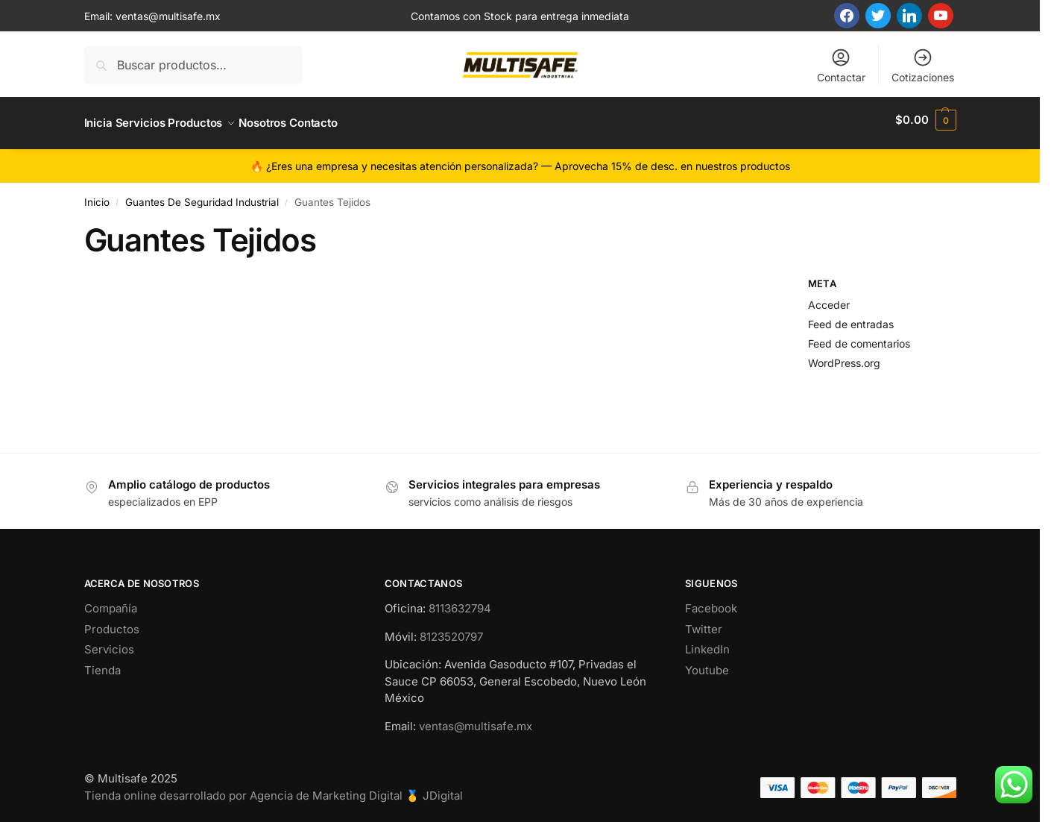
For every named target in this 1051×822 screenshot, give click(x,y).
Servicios (109, 643)
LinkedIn (707, 643)
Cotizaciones (922, 65)
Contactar (841, 65)
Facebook (711, 602)
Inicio (97, 195)
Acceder (829, 298)
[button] (925, 120)
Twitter (703, 622)
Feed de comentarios (859, 336)
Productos (111, 622)
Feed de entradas (851, 317)
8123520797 (451, 630)
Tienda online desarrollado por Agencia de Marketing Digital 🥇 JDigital (273, 789)
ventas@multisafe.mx (168, 16)
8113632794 (460, 602)
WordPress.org (844, 356)
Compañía (110, 602)
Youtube (707, 663)
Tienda (102, 663)
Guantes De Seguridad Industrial (202, 195)
